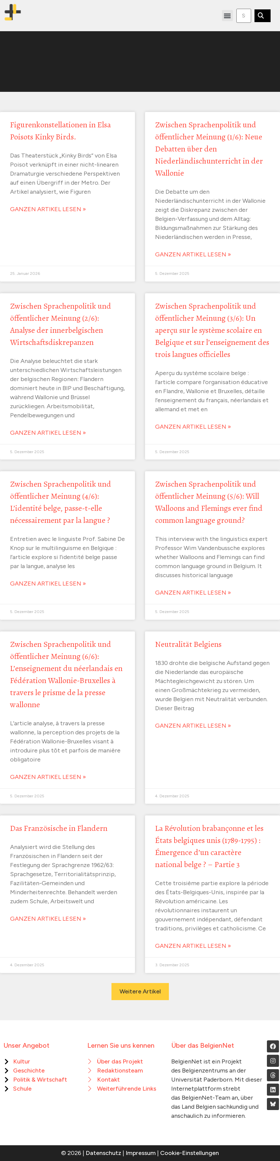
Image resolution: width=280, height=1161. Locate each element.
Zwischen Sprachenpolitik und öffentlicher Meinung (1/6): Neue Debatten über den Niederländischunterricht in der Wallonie (209, 148)
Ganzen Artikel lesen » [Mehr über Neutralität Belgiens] (193, 725)
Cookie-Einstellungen (189, 1153)
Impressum (141, 1153)
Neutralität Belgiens (188, 644)
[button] (227, 15)
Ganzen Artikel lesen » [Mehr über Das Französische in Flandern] (48, 918)
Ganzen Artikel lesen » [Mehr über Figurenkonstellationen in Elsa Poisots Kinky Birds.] (48, 209)
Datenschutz (103, 1153)
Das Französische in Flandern (58, 828)
